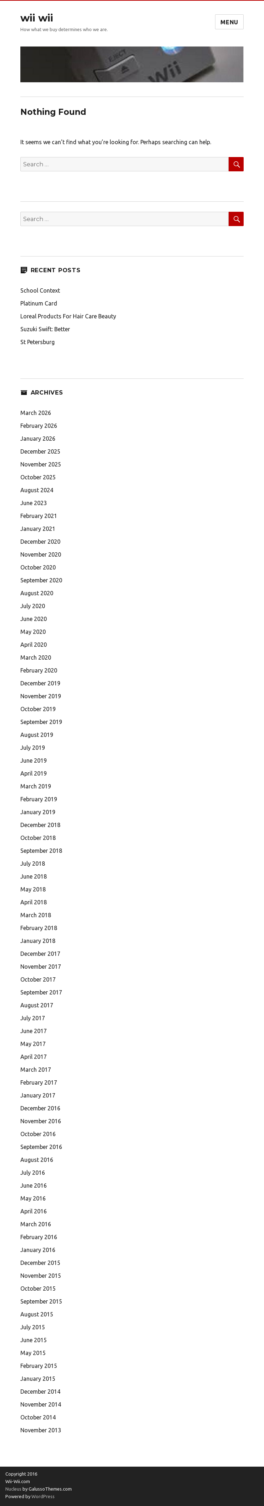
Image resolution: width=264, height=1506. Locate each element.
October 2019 (38, 709)
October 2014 (38, 1417)
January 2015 (37, 1378)
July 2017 (32, 1018)
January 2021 (37, 528)
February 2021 (38, 516)
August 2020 (36, 593)
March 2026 (35, 413)
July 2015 (32, 1327)
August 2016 (36, 1160)
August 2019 (36, 735)
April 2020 (33, 644)
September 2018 (41, 850)
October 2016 (38, 1134)
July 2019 (32, 747)
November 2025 (40, 464)
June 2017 (33, 1031)
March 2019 (35, 786)
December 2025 (40, 451)
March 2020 (35, 657)
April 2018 (33, 902)
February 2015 (38, 1366)
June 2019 (33, 760)
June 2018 (33, 876)
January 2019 (37, 812)
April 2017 (33, 1056)
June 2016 (33, 1185)
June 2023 (33, 503)
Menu (229, 22)
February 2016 (38, 1237)
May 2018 (33, 889)
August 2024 (36, 490)
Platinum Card (38, 303)
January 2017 (37, 1095)
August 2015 (36, 1314)
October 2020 (38, 567)
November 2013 (40, 1430)
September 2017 (41, 992)
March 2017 (35, 1069)
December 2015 (40, 1263)
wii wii (36, 18)
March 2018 (35, 915)
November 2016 (40, 1121)
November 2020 (40, 554)
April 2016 (33, 1211)
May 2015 (33, 1353)
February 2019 (38, 799)
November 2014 (40, 1404)
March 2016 (35, 1224)
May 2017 (33, 1044)
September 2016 (41, 1147)
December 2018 (40, 825)
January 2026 (37, 438)
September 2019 (41, 722)
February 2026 (38, 425)
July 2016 (32, 1172)
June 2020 (33, 619)
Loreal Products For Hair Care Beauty (68, 316)
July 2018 (32, 863)
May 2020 (33, 632)
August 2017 (36, 1005)
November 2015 (40, 1275)
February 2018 (38, 928)
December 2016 (40, 1108)
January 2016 (37, 1250)
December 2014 (40, 1391)
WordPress (42, 1496)
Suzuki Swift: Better (45, 329)
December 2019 (40, 683)
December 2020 (40, 541)
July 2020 (32, 606)
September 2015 (41, 1301)
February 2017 (38, 1082)
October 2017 (38, 979)
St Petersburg (37, 342)
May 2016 (33, 1198)
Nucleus (13, 1488)
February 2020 (38, 670)
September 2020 (41, 580)
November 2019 (40, 696)
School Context (40, 290)
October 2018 (38, 838)
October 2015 (38, 1288)
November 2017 (40, 966)
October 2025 (38, 477)
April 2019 (33, 773)
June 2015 (33, 1340)
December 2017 (40, 953)
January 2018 (37, 941)
